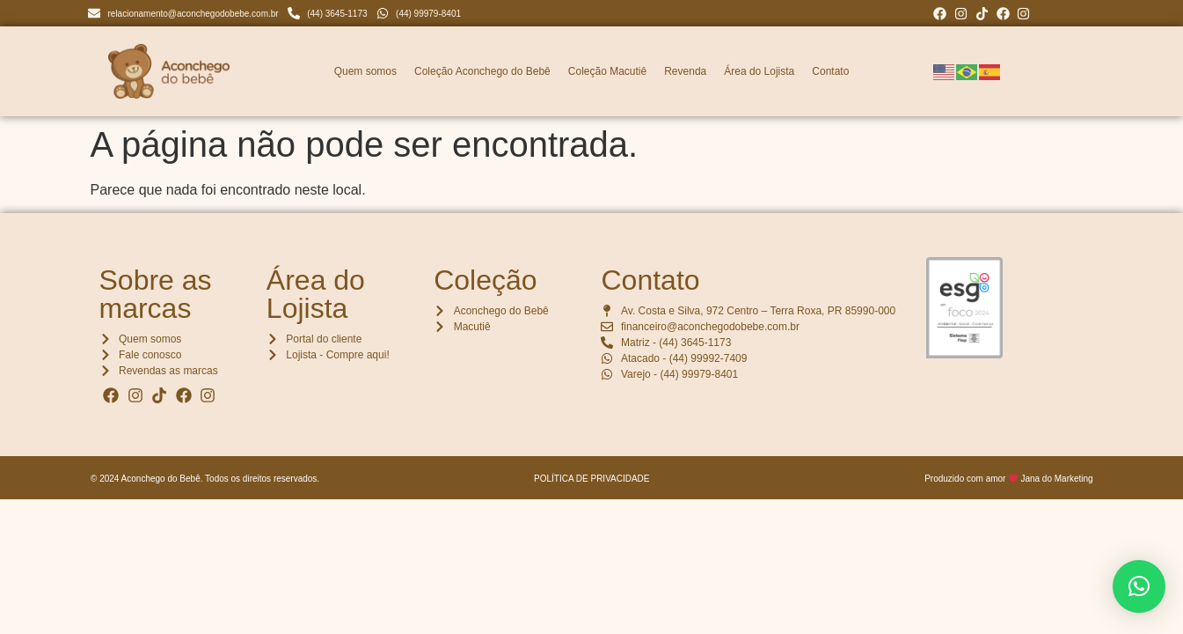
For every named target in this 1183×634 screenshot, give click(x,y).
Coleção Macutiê (607, 71)
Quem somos (365, 71)
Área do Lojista (759, 71)
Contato (830, 71)
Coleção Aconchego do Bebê (482, 71)
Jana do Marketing (1056, 478)
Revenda (685, 71)
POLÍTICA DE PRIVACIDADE (592, 478)
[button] (1139, 586)
